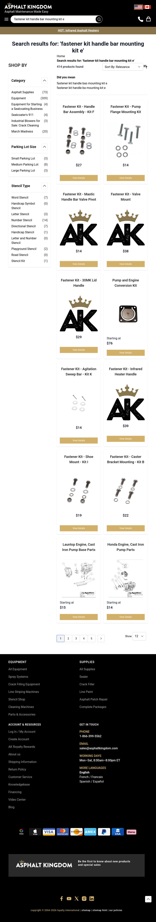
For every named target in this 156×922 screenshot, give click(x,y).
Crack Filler (87, 684)
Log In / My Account (21, 731)
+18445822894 (111, 917)
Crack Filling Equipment (24, 684)
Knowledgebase (19, 784)
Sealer (84, 677)
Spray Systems (18, 677)
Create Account (18, 739)
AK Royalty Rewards (21, 747)
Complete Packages (93, 707)
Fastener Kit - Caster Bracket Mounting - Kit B (125, 459)
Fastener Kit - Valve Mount (126, 196)
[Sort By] (122, 67)
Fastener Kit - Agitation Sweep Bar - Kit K (78, 371)
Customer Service (20, 777)
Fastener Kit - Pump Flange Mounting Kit (125, 109)
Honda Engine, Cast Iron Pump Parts (125, 547)
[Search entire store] (56, 19)
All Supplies (87, 669)
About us (14, 754)
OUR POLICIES (115, 910)
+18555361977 (94, 917)
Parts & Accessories (21, 714)
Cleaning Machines (21, 707)
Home (61, 56)
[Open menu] (8, 19)
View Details (79, 178)
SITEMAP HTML (99, 910)
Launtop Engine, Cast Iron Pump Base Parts (78, 547)
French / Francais (91, 777)
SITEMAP (86, 910)
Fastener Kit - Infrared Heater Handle (125, 371)
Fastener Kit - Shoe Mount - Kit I (78, 459)
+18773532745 (76, 917)
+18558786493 (129, 917)
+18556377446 (41, 917)
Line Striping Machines (23, 692)
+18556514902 (24, 917)
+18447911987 (59, 917)
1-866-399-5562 (90, 736)
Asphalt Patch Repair (94, 699)
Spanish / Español (92, 781)
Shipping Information (22, 762)
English (85, 772)
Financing (15, 792)
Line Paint (86, 692)
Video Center (17, 799)
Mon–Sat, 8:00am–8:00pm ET (100, 760)
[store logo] (78, 5)
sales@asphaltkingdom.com (99, 748)
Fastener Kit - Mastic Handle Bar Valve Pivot (78, 196)
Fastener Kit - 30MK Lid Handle (79, 282)
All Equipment (17, 669)
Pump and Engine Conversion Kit (125, 282)
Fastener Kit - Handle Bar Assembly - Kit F (79, 109)
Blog (11, 807)
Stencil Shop (16, 699)
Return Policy (17, 769)
